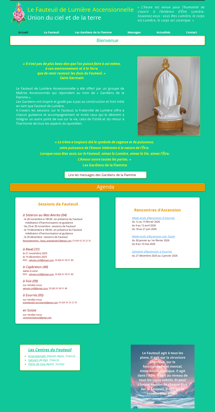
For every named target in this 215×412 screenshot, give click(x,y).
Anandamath (37, 356)
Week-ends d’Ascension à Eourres (153, 218)
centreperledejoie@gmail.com (37, 317)
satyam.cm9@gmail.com (41, 260)
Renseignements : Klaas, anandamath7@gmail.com (47, 240)
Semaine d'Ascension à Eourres (152, 251)
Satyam (33, 360)
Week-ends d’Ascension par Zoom (153, 236)
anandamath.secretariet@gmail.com (40, 302)
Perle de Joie (37, 364)
